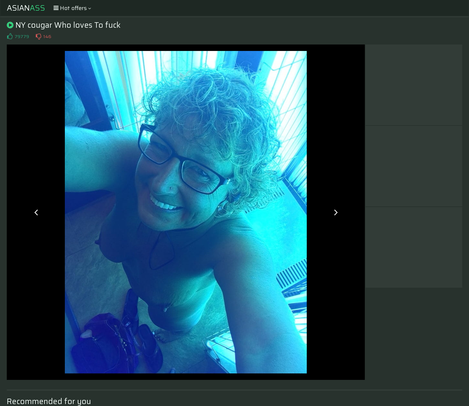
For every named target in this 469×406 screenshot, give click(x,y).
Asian (26, 8)
